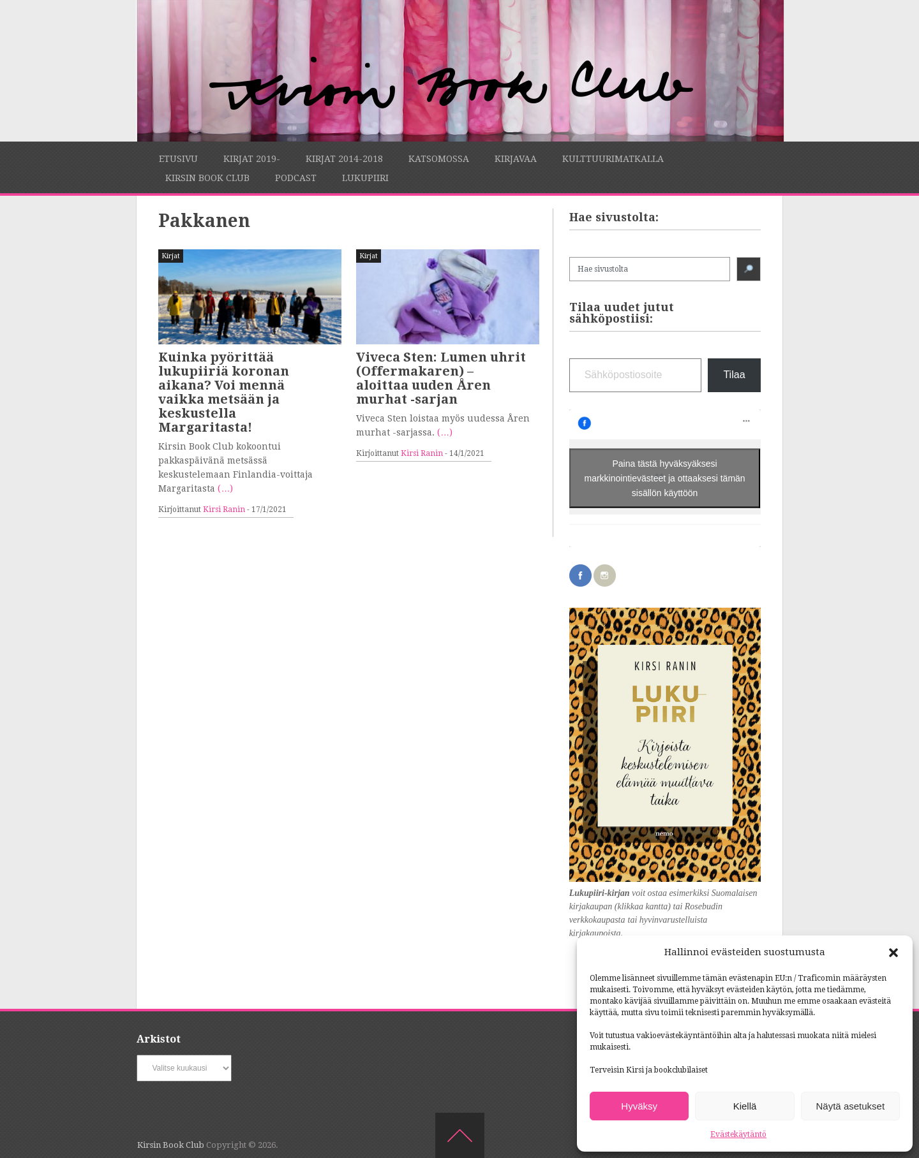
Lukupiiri (365, 178)
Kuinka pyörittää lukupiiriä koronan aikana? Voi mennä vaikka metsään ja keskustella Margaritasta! (223, 392)
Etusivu (178, 159)
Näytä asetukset (850, 1106)
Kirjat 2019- (251, 159)
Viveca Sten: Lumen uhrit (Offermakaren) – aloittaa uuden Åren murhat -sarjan (441, 378)
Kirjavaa (516, 159)
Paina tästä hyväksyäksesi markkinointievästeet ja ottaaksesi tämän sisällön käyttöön (665, 477)
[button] (893, 952)
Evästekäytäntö (738, 1134)
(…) (225, 488)
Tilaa (734, 374)
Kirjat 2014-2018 (344, 159)
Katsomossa (438, 159)
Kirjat (170, 256)
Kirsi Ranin (224, 509)
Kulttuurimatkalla (613, 159)
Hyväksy (639, 1106)
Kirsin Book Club (207, 178)
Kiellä (745, 1106)
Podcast (296, 178)
